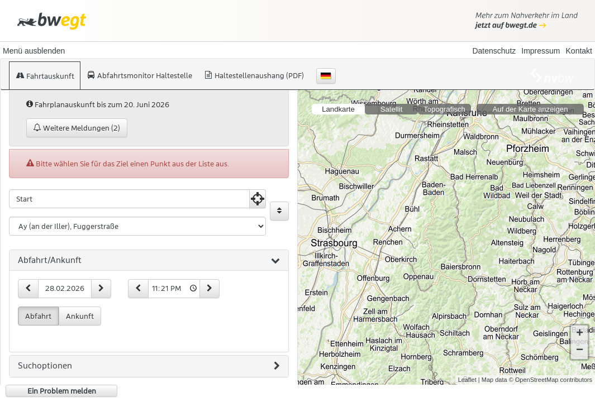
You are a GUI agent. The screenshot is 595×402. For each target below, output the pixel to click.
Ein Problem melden (61, 391)
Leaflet (467, 370)
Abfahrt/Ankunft (149, 261)
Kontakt (579, 50)
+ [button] (579, 325)
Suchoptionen (149, 366)
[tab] (148, 260)
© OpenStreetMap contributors (550, 370)
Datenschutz (494, 50)
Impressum (540, 50)
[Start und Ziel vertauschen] (279, 211)
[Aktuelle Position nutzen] (257, 198)
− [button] (579, 341)
